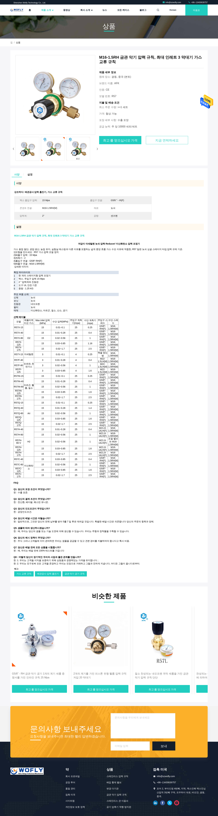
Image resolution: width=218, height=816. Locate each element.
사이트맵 (70, 801)
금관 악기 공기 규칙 (75, 573)
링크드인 (155, 802)
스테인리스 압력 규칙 (117, 776)
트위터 (169, 802)
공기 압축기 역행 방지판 (119, 807)
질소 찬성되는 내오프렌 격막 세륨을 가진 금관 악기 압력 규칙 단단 (161, 675)
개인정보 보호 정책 (75, 807)
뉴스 (104, 10)
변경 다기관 (113, 788)
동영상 (66, 10)
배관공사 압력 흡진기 (48, 573)
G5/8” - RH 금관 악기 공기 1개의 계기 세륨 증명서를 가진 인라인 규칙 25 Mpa (38, 675)
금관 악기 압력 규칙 (117, 794)
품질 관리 (70, 788)
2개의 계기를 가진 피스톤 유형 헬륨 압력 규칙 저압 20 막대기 (99, 675)
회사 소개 (86, 10)
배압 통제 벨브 (114, 782)
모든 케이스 (123, 10)
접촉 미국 (70, 794)
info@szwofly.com (172, 2)
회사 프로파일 (72, 776)
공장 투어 (70, 782)
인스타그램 (176, 802)
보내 (164, 746)
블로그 (143, 10)
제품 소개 (47, 10)
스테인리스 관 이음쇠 (117, 801)
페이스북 (162, 802)
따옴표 (196, 10)
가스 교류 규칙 (23, 573)
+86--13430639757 (198, 2)
